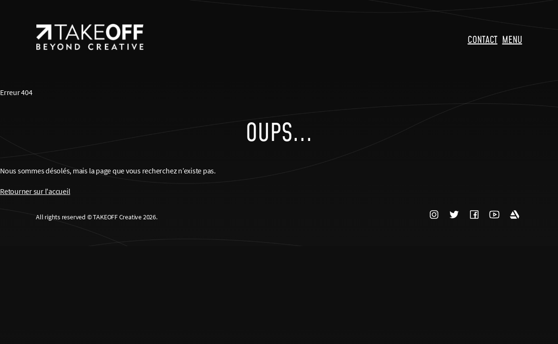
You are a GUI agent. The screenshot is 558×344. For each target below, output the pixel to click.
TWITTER (454, 215)
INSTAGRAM (434, 215)
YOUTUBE (494, 215)
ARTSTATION (514, 215)
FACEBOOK (474, 215)
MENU (512, 39)
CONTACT (482, 39)
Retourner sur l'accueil (35, 191)
